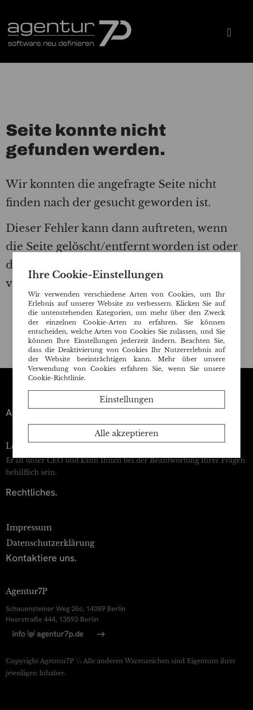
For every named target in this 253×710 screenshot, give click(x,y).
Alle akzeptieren (126, 433)
